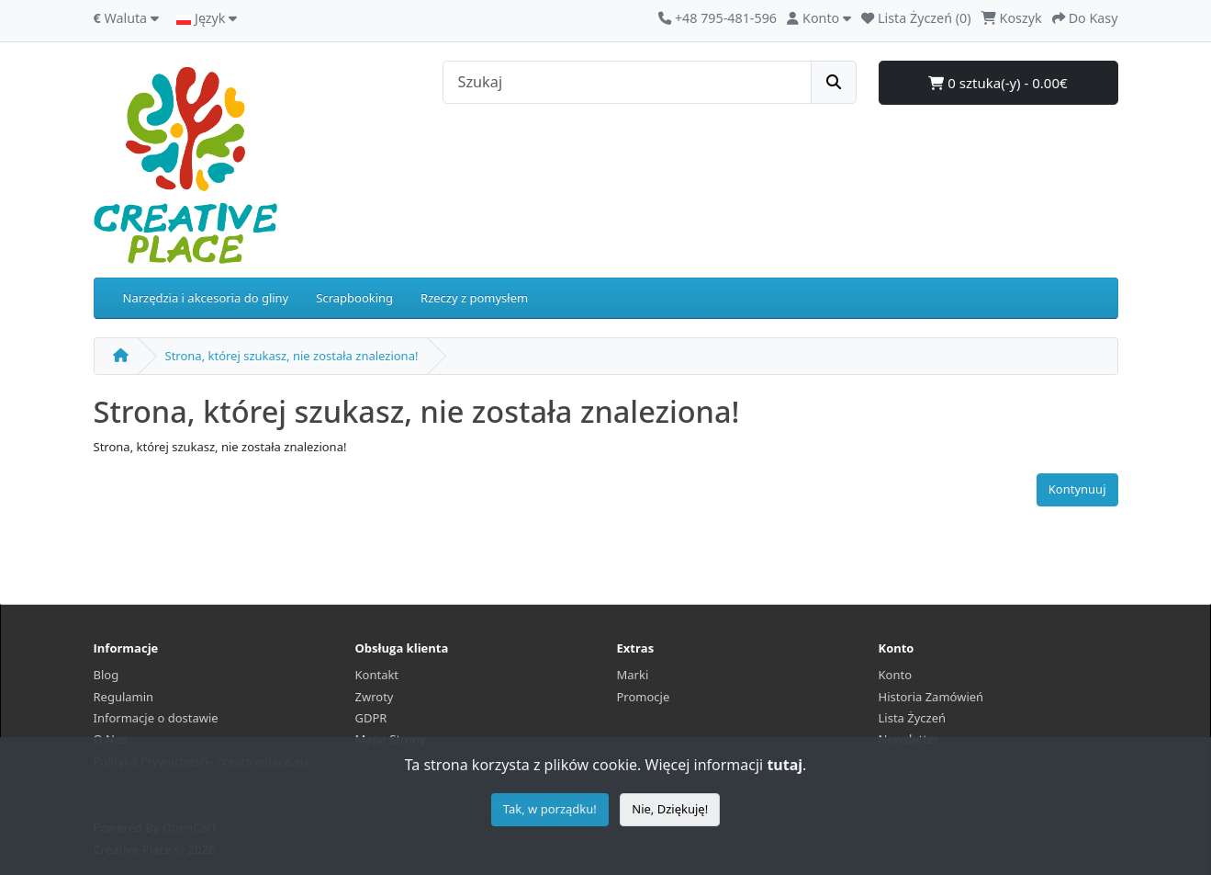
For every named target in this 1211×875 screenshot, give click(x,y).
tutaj (784, 765)
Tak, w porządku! (550, 809)
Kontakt (377, 674)
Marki (633, 674)
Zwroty (374, 696)
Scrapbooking (354, 298)
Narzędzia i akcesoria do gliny (206, 298)
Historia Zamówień (931, 696)
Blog (106, 674)
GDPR (371, 718)
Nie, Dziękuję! (670, 809)
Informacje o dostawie (156, 718)
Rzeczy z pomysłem (474, 298)
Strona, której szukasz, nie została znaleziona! (292, 355)
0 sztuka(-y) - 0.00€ (997, 83)
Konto (896, 674)
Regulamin (124, 696)
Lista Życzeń (913, 718)
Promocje (643, 696)
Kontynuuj (1077, 489)
